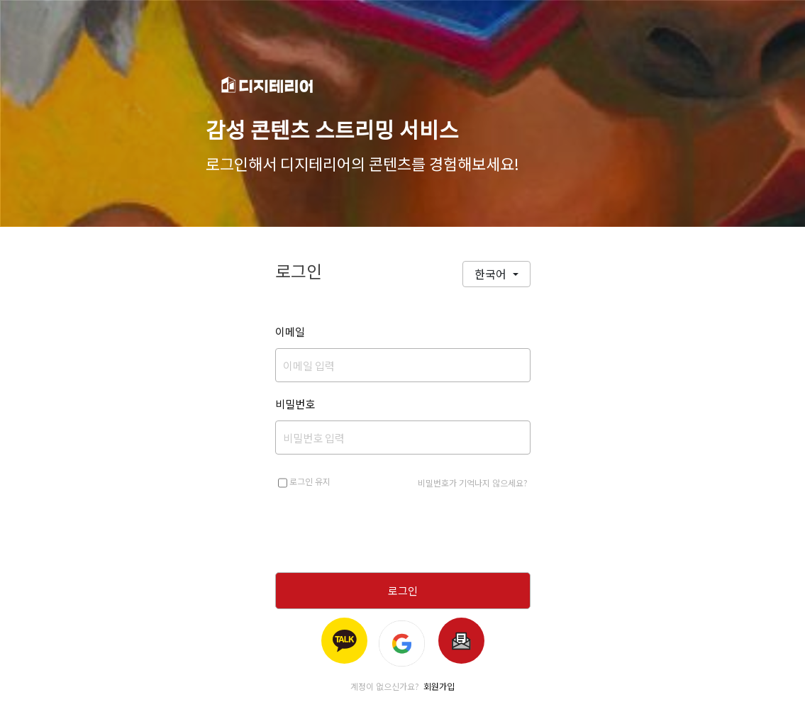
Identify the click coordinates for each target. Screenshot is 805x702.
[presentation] (403, 533)
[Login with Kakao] (344, 641)
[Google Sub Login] (461, 641)
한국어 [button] (491, 273)
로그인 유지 (304, 483)
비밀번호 (295, 403)
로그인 (403, 590)
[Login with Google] (403, 641)
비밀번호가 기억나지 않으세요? (473, 483)
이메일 (290, 331)
